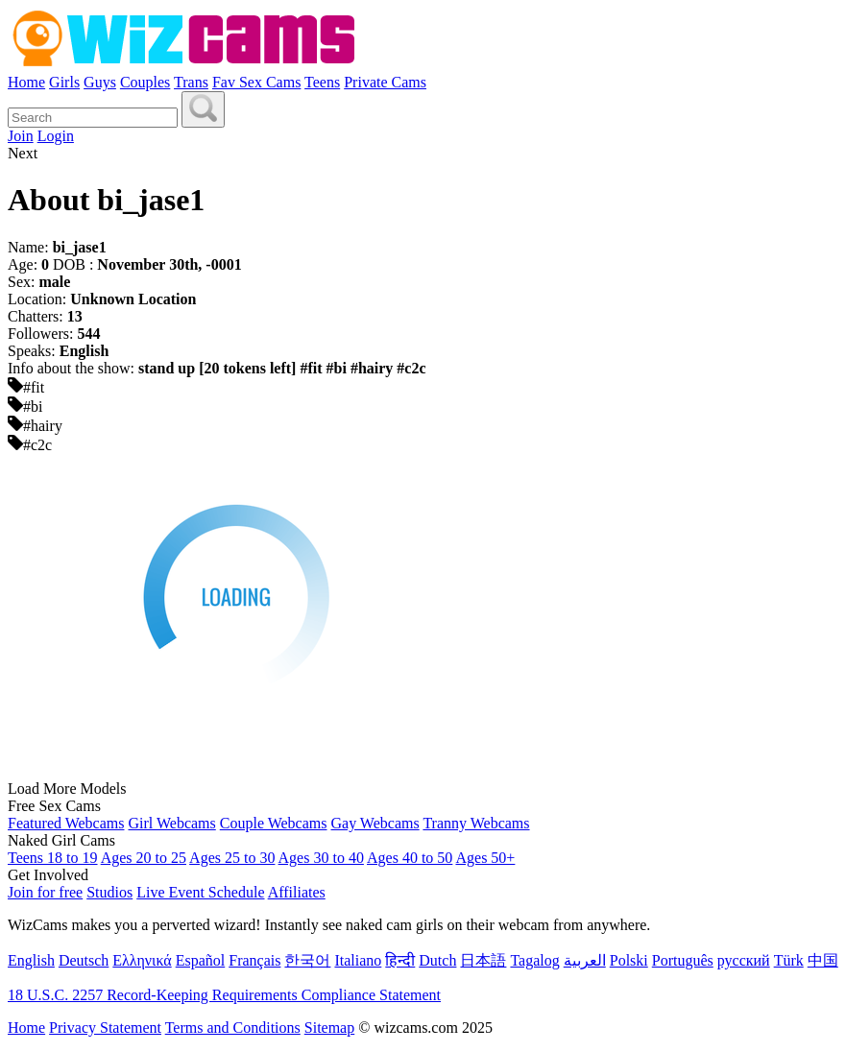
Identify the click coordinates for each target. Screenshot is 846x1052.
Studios (109, 892)
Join (21, 136)
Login (55, 136)
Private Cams (385, 82)
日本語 (483, 960)
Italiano (357, 960)
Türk (789, 960)
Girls (64, 82)
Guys (100, 82)
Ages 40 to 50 (409, 857)
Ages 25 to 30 (232, 857)
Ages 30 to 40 (321, 857)
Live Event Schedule (200, 892)
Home (26, 82)
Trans (191, 82)
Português (682, 960)
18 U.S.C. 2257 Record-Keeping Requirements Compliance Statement (224, 995)
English (31, 960)
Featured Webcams (66, 823)
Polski (629, 960)
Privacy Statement (105, 1027)
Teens (322, 82)
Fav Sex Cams (256, 82)
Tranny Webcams (476, 823)
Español (201, 960)
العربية (585, 960)
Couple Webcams (273, 823)
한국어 (307, 960)
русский (743, 960)
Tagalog (534, 960)
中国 (823, 960)
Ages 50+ (485, 857)
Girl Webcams (171, 823)
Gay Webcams (375, 823)
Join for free (45, 892)
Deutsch (84, 960)
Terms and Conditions (233, 1027)
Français (254, 960)
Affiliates (297, 892)
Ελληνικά (141, 960)
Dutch (437, 960)
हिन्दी (400, 960)
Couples (145, 82)
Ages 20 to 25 (143, 857)
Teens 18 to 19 (53, 857)
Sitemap (329, 1027)
